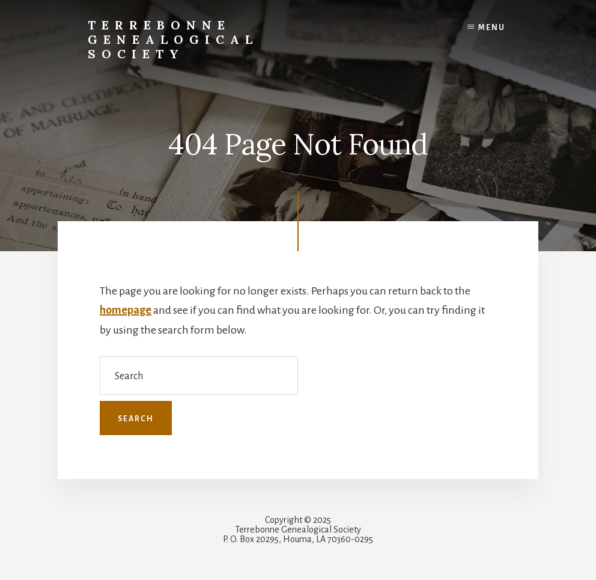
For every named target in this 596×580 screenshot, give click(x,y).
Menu (491, 27)
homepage (125, 310)
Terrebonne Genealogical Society (173, 39)
